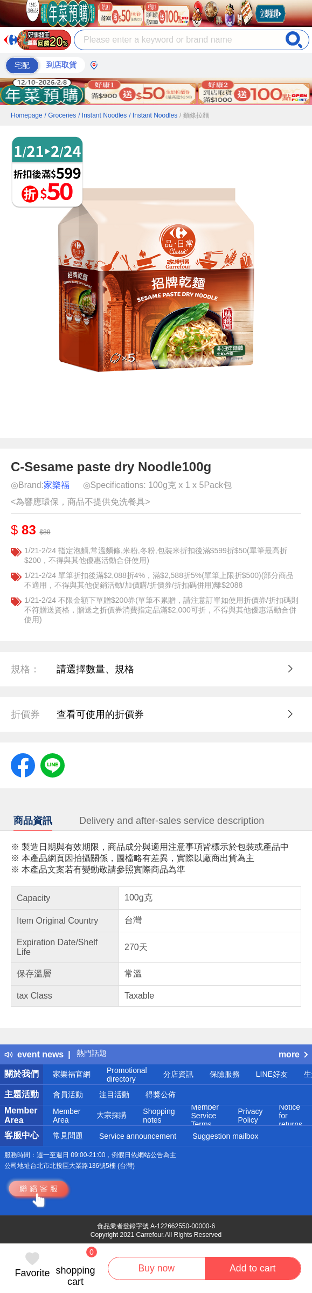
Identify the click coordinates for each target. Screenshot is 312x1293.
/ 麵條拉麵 (194, 115)
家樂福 (57, 485)
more (293, 1054)
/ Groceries (61, 115)
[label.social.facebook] (23, 764)
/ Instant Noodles (102, 115)
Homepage (27, 115)
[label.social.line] (52, 764)
